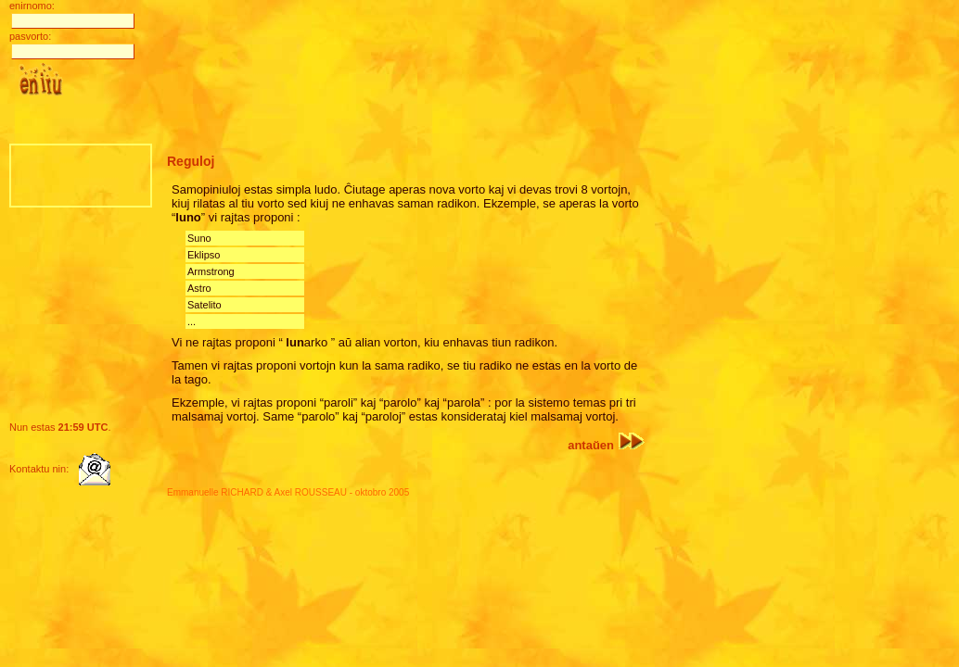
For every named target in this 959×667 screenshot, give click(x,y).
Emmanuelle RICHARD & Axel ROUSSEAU (257, 492)
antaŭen (606, 445)
